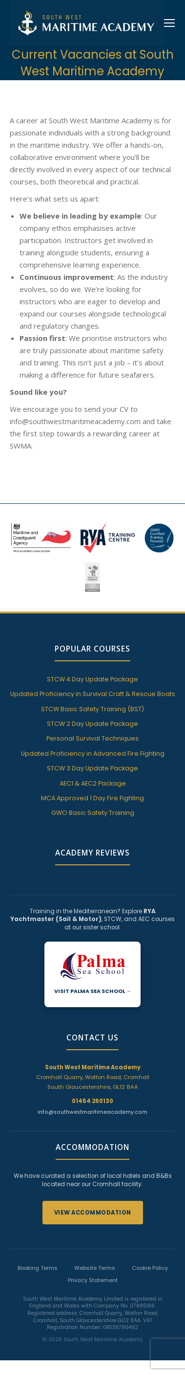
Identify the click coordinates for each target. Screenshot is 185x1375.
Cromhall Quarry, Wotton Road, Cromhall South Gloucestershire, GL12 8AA (92, 1077)
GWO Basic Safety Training (92, 813)
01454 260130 (92, 1101)
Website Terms (94, 1268)
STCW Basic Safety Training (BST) (92, 709)
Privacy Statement (93, 1280)
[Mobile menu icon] (169, 23)
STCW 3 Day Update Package (92, 768)
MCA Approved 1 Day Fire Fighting (92, 798)
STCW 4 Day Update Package (92, 679)
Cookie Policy (150, 1268)
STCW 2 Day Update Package (92, 724)
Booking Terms (38, 1268)
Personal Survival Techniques (92, 738)
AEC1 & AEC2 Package (93, 783)
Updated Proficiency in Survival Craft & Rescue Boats (92, 694)
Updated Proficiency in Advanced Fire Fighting (92, 753)
